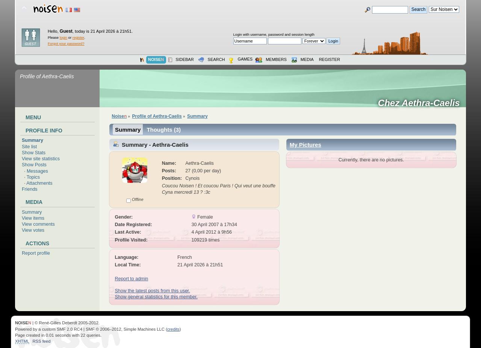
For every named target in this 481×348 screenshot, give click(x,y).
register (78, 37)
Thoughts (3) (164, 129)
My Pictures (305, 144)
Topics (33, 177)
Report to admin (131, 278)
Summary (32, 140)
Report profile (36, 253)
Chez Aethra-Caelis (421, 103)
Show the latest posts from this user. (152, 290)
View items (33, 218)
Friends (30, 189)
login (63, 37)
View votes (33, 230)
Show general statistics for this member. (156, 296)
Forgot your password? (66, 43)
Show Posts (34, 164)
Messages (37, 171)
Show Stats (33, 152)
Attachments (39, 183)
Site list (29, 146)
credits (173, 329)
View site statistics (41, 158)
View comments (38, 224)
